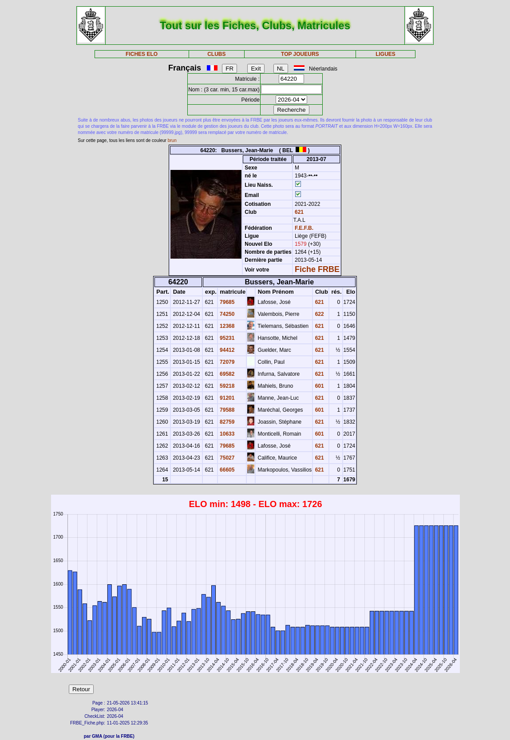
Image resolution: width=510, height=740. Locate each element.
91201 (226, 398)
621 (298, 212)
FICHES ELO (142, 54)
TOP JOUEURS (300, 54)
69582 (226, 374)
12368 (226, 326)
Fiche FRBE (317, 269)
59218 (226, 386)
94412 (226, 350)
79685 (226, 302)
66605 (226, 470)
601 (318, 386)
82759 (226, 422)
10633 (226, 434)
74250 (226, 314)
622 (318, 314)
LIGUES (385, 54)
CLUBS (216, 54)
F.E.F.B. (304, 228)
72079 (226, 362)
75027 (226, 458)
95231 (226, 338)
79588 (226, 410)
